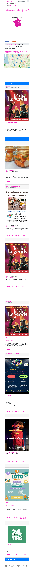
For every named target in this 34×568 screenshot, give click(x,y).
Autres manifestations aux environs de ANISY (18, 235)
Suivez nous (7, 41)
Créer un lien (27, 566)
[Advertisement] (17, 34)
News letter (29, 10)
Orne (15, 44)
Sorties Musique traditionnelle (11, 122)
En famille (22, 10)
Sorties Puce (8, 224)
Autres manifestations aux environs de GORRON (19, 286)
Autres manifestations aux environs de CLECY (18, 411)
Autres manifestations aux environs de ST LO (18, 554)
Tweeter (11, 41)
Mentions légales (12, 566)
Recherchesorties (8, 10)
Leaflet (29, 67)
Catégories (18, 10)
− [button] (5, 56)
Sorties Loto (8, 395)
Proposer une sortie (7, 566)
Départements (12, 10)
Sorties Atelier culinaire (10, 170)
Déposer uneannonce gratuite (25, 11)
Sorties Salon (8, 544)
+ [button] (5, 55)
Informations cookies (18, 566)
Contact (23, 565)
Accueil (7, 44)
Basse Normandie (11, 44)
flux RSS (14, 41)
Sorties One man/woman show (11, 452)
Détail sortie (8, 235)
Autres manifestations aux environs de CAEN (18, 461)
